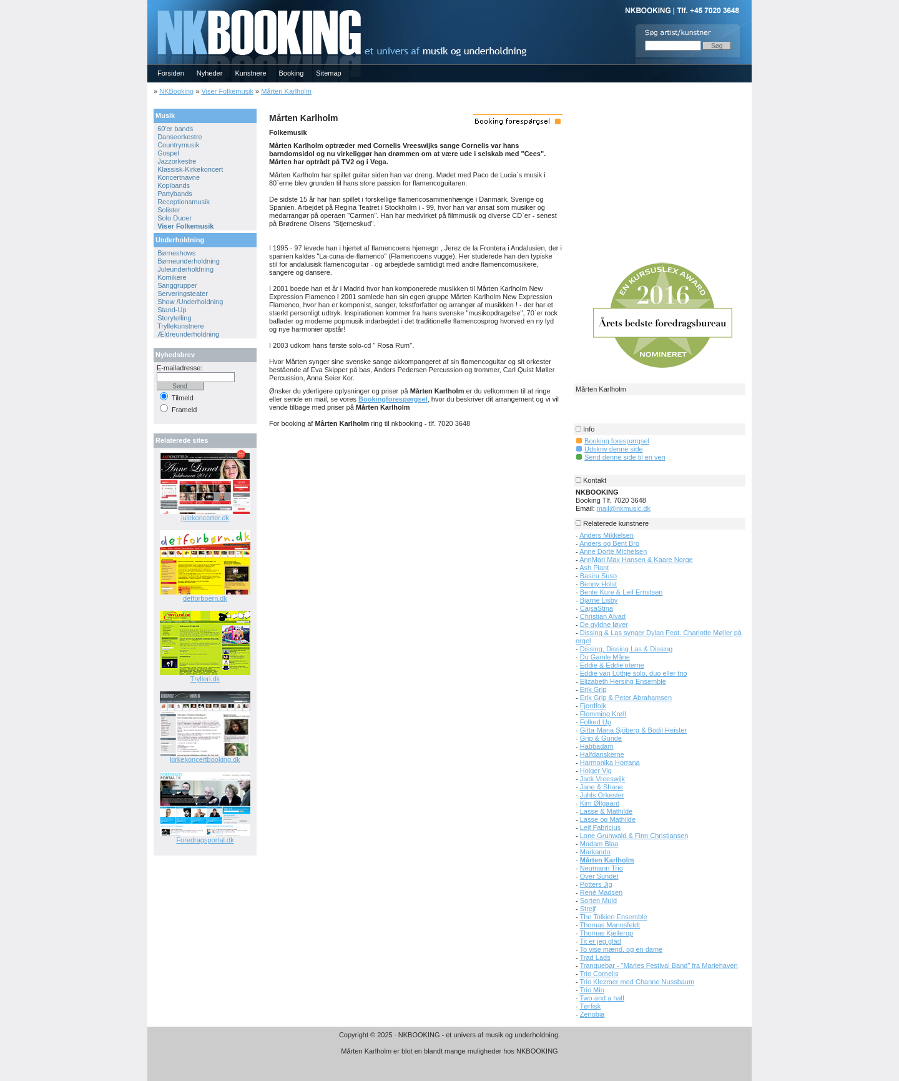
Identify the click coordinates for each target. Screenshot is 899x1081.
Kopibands (173, 185)
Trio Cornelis (599, 973)
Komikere (171, 277)
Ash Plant (594, 567)
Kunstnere (250, 73)
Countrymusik (178, 145)
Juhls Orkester (602, 795)
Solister (168, 210)
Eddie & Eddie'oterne (612, 665)
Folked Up (595, 722)
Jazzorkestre (176, 161)
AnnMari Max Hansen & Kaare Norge (636, 559)
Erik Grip (593, 689)
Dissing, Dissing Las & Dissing (626, 649)
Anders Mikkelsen (606, 535)
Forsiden (170, 73)
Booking (291, 73)
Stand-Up (171, 309)
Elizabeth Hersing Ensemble (623, 681)
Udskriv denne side (613, 449)
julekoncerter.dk (205, 517)
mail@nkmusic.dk (624, 508)
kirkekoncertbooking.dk (205, 759)
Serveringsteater (182, 293)
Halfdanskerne (602, 754)
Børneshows (176, 253)
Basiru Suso (598, 576)
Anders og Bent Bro (609, 543)
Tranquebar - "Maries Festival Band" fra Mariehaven (659, 965)
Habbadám (597, 746)
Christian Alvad (603, 616)
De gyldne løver (604, 624)
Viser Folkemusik (227, 91)
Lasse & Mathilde (606, 811)
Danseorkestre (179, 137)
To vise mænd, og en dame (621, 949)
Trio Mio (592, 990)
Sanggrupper (177, 285)
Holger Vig (596, 770)
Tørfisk (590, 1006)
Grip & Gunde (601, 738)
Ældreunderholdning (188, 334)
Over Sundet (599, 876)
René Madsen (601, 892)
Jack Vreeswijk (602, 778)
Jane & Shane (601, 787)
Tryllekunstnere (180, 326)
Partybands (174, 193)
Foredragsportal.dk (204, 840)
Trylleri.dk (205, 679)
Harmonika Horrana (610, 762)
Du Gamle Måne (605, 657)
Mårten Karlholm (286, 91)
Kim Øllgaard (600, 803)
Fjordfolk (593, 705)
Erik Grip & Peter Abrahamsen (626, 697)
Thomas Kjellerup (607, 933)
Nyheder (210, 73)
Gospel (168, 153)
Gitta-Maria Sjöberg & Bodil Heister (633, 730)
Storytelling (174, 318)
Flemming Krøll (603, 714)
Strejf (588, 908)
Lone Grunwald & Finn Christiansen (634, 835)
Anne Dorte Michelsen (613, 551)
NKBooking (176, 91)
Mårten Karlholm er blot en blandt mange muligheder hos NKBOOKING (449, 1051)
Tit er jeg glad (600, 941)
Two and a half (602, 998)
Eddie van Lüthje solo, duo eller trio (633, 673)
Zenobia (592, 1014)
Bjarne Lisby (599, 600)
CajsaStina (596, 608)
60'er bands (175, 128)
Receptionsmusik (183, 201)
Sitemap (328, 73)
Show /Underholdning (190, 301)
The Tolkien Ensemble (613, 917)
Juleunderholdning (185, 269)
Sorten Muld (598, 900)
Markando (595, 852)
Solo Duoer (174, 218)
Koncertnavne (178, 177)
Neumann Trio (601, 868)
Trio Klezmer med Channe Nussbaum (637, 981)
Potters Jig (596, 884)
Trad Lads (595, 957)
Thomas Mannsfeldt (610, 925)
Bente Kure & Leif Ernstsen (621, 592)
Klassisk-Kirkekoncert (190, 169)
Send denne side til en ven (625, 457)
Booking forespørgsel (616, 441)
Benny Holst (598, 584)
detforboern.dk (205, 598)
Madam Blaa (599, 843)
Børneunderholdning (188, 261)
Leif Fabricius (600, 827)
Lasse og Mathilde (608, 819)
